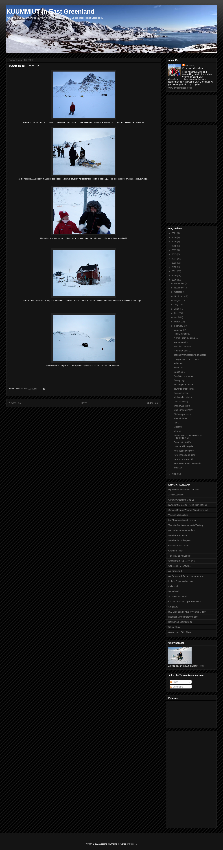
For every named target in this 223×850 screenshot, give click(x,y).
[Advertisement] (182, 107)
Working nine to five (183, 384)
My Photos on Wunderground (182, 520)
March (177, 321)
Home (84, 403)
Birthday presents (182, 414)
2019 (174, 241)
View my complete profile (180, 88)
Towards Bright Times (184, 389)
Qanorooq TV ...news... (179, 566)
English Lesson (181, 393)
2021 (174, 233)
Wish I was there (182, 406)
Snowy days (179, 380)
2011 (174, 271)
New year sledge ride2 (184, 455)
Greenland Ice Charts (178, 545)
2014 (174, 258)
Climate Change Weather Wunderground (188, 510)
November (179, 287)
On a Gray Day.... (182, 401)
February (179, 326)
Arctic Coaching (176, 494)
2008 (174, 474)
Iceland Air (173, 586)
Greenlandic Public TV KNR (181, 561)
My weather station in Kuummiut (183, 489)
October (178, 292)
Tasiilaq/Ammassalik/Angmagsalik (190, 355)
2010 (174, 275)
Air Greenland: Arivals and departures (186, 576)
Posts (174, 682)
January (178, 330)
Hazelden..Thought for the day (182, 617)
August (177, 300)
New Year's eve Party (184, 451)
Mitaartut (178, 427)
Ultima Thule (174, 627)
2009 (174, 280)
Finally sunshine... (182, 334)
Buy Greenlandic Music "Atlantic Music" (187, 612)
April (176, 317)
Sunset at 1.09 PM (183, 442)
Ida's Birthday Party (183, 410)
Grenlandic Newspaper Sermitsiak (184, 601)
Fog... (176, 422)
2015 (174, 254)
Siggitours (173, 606)
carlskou (190, 65)
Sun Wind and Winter (184, 376)
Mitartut (177, 431)
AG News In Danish (177, 596)
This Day (178, 467)
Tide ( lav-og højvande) (179, 556)
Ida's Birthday (180, 418)
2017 (174, 250)
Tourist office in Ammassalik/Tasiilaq (185, 525)
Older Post (152, 403)
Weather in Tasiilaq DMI (179, 540)
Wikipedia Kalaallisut (178, 515)
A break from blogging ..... (186, 338)
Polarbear (178, 363)
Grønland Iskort (175, 550)
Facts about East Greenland (181, 530)
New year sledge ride (184, 459)
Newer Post (15, 403)
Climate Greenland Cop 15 (181, 500)
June (176, 309)
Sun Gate (178, 367)
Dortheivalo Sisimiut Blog (180, 622)
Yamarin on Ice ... (182, 342)
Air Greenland (175, 571)
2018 (174, 246)
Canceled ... (179, 372)
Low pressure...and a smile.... (188, 359)
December (179, 283)
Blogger (132, 844)
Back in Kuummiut (182, 346)
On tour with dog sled (184, 446)
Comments (176, 687)
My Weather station (183, 397)
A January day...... (182, 350)
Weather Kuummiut (177, 535)
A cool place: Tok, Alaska (180, 632)
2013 (174, 263)
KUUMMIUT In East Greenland (50, 11)
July (176, 304)
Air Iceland (173, 591)
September (179, 296)
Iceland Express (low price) (181, 581)
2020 (174, 237)
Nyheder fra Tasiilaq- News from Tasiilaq (187, 505)
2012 (174, 267)
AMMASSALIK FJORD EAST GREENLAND (188, 436)
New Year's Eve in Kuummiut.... (189, 463)
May (176, 313)
